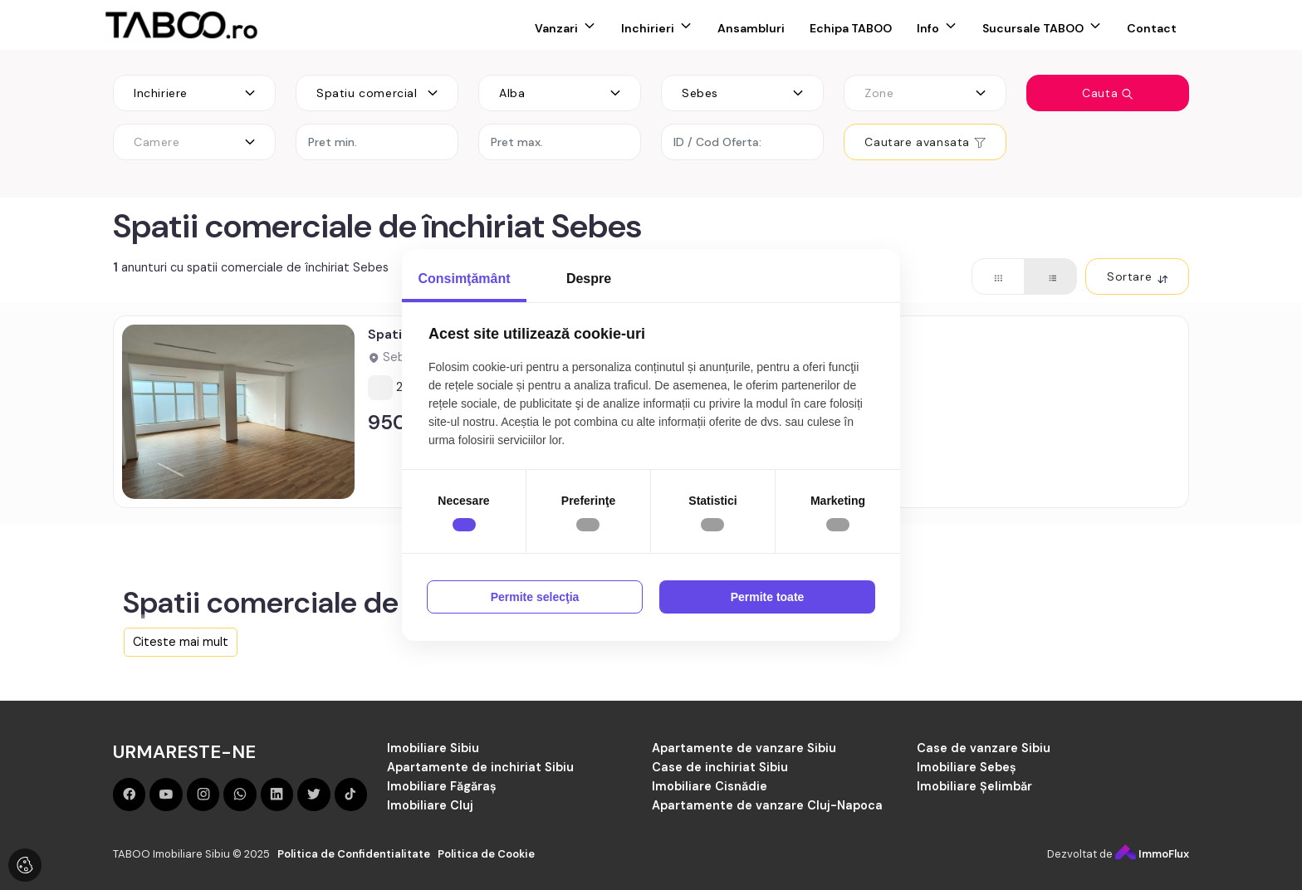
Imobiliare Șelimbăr (974, 786)
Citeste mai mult (180, 641)
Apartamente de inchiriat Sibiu (480, 767)
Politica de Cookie (486, 854)
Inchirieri (647, 28)
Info (928, 28)
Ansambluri (751, 28)
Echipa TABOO (851, 28)
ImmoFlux (1152, 854)
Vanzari (556, 28)
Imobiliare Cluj (430, 805)
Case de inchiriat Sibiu (720, 767)
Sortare (1137, 276)
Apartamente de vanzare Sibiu (744, 748)
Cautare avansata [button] (924, 141)
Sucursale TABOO (1033, 28)
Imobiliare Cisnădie (709, 786)
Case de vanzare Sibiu (983, 748)
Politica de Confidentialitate (353, 854)
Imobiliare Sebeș (966, 767)
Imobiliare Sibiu (433, 748)
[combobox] (194, 93)
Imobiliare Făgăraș (442, 786)
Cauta (1107, 93)
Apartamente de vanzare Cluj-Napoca (767, 805)
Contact (1152, 28)
